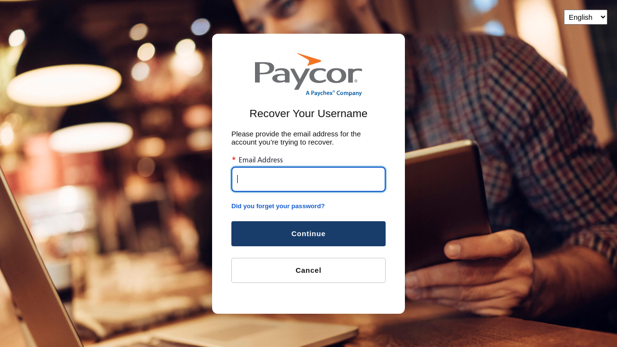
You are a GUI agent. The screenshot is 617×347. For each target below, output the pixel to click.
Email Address (257, 160)
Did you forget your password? (278, 206)
